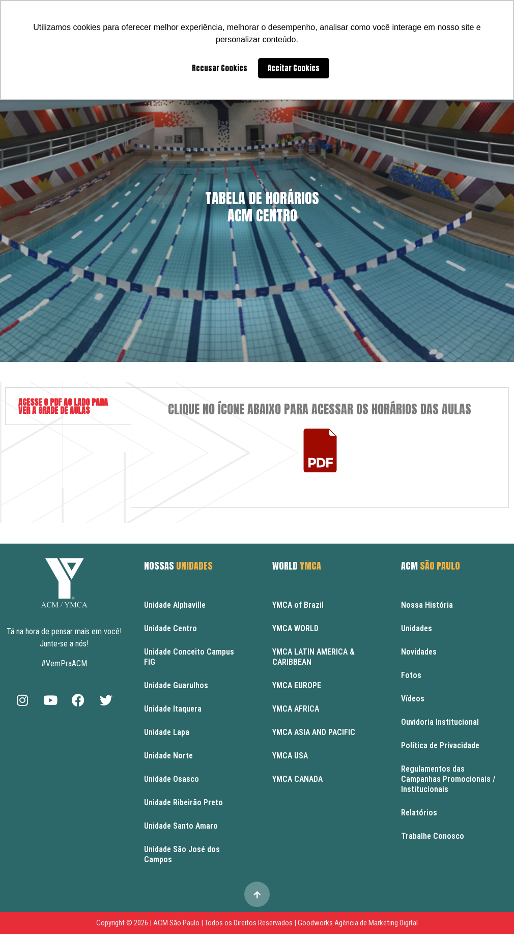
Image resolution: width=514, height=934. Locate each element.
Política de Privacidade (440, 745)
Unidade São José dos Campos (182, 854)
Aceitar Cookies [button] (294, 68)
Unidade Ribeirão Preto (183, 802)
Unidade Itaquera (173, 709)
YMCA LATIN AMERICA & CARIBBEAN (313, 657)
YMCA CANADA (297, 779)
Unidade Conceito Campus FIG (189, 657)
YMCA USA (290, 755)
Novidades (419, 652)
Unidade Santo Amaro (181, 826)
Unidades (416, 628)
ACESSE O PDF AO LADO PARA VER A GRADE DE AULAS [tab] (63, 406)
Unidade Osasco (171, 779)
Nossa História (427, 605)
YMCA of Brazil (298, 605)
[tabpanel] (320, 447)
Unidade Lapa (166, 732)
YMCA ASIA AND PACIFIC (313, 732)
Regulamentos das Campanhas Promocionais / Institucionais (448, 779)
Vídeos (412, 698)
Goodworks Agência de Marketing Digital (358, 922)
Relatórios (419, 812)
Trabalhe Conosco (432, 836)
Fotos (411, 675)
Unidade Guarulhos (176, 685)
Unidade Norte (168, 755)
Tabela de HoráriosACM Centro (262, 206)
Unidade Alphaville (175, 605)
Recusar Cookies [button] (219, 68)
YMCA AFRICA (295, 709)
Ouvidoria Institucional (440, 722)
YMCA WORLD (295, 628)
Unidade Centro (170, 628)
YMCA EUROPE (296, 685)
